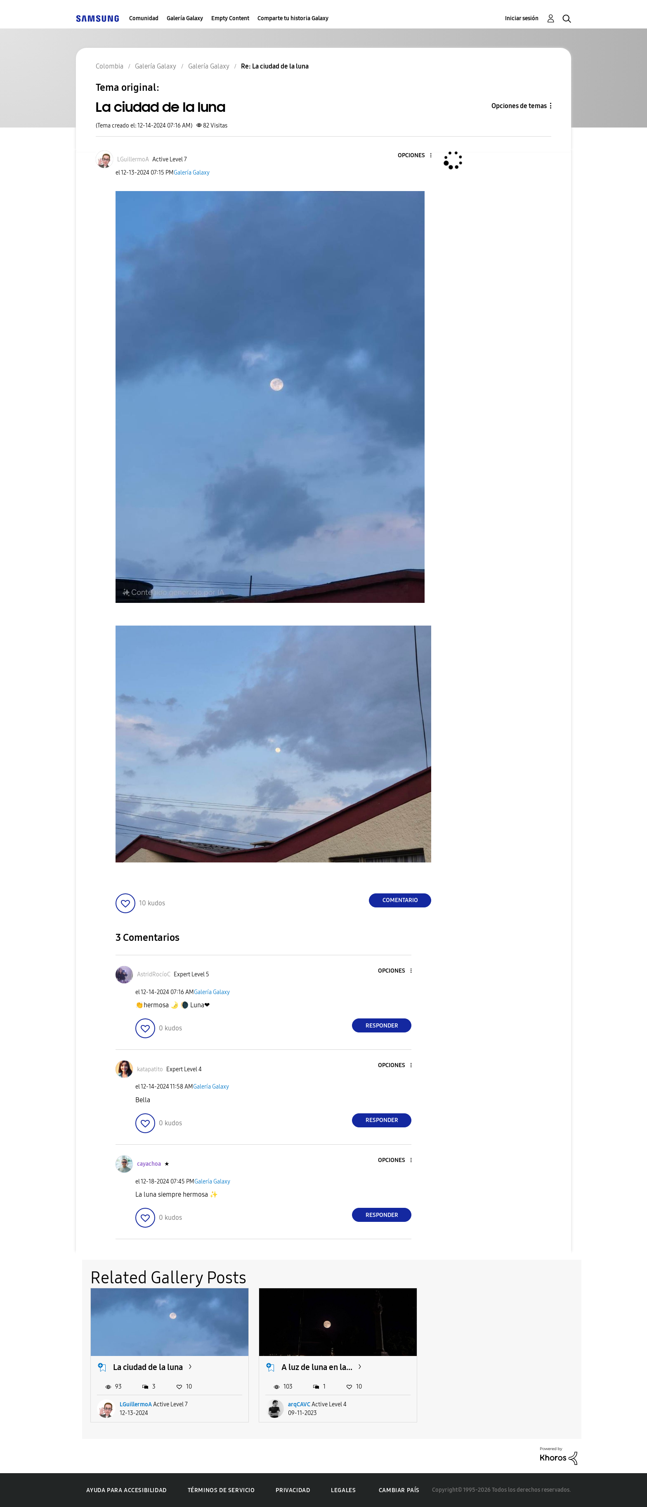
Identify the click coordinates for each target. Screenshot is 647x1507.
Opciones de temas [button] (519, 106)
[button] (417, 156)
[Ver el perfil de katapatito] (150, 1069)
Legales (343, 1490)
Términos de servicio (221, 1490)
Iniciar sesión (521, 18)
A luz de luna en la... (316, 1367)
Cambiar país (399, 1490)
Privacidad (293, 1490)
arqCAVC (299, 1404)
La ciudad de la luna (148, 1367)
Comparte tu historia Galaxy (292, 18)
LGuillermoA (136, 1404)
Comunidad (143, 18)
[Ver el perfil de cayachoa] (149, 1163)
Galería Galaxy (185, 18)
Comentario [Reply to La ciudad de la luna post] (400, 900)
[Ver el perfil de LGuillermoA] (133, 159)
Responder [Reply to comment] (382, 1025)
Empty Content (230, 18)
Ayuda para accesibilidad (126, 1490)
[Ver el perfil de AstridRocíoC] (153, 974)
